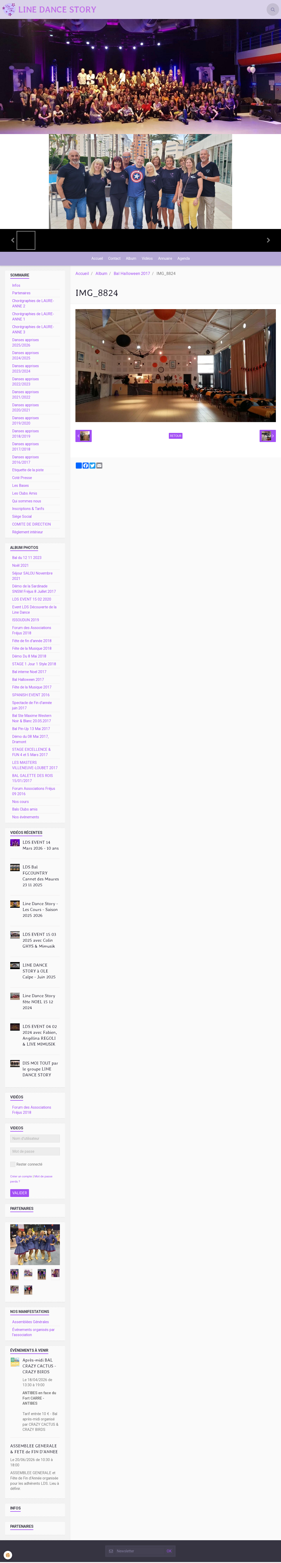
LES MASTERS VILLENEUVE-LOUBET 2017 (35, 766)
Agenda (184, 259)
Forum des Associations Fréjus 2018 (31, 631)
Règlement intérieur (27, 533)
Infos (16, 286)
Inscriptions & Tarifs (28, 510)
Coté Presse (22, 479)
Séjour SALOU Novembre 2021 (32, 577)
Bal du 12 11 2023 (26, 559)
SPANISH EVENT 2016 (31, 696)
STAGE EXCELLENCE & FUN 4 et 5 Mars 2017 (31, 753)
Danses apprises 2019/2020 (25, 421)
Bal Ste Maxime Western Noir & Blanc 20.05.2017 (31, 719)
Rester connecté (26, 1165)
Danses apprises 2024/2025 (25, 356)
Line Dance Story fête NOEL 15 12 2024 (39, 1002)
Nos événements (25, 818)
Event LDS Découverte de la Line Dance (34, 611)
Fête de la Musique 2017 (32, 688)
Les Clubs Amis (24, 494)
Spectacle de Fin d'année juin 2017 (32, 706)
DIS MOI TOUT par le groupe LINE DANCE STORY (40, 1069)
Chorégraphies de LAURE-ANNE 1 (33, 317)
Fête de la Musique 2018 (32, 649)
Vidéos (147, 259)
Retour (175, 437)
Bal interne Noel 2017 (29, 673)
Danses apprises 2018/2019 (25, 435)
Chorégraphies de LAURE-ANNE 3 (33, 330)
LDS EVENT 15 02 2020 (31, 600)
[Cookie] (8, 1555)
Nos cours (20, 802)
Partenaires (21, 294)
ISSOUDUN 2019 (25, 621)
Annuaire (166, 259)
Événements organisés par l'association (33, 1333)
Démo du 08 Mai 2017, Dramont (30, 740)
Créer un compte (21, 1177)
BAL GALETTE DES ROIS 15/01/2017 (32, 779)
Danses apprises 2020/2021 (25, 409)
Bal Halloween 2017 (132, 274)
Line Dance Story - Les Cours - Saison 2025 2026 (40, 910)
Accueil (96, 259)
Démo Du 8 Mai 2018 (29, 657)
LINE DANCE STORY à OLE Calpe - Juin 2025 (39, 971)
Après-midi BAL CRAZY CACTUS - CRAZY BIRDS (39, 1366)
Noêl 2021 (20, 566)
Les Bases (20, 486)
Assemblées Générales (30, 1323)
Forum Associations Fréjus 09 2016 (33, 792)
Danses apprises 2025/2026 (25, 343)
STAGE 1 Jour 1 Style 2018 (34, 665)
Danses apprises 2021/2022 (25, 395)
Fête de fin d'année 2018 (32, 642)
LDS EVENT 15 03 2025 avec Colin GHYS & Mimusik (39, 941)
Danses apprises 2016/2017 (25, 461)
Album (131, 259)
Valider (19, 1194)
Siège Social (22, 517)
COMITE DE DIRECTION (31, 525)
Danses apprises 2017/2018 (25, 447)
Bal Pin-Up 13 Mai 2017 (31, 730)
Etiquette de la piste (28, 471)
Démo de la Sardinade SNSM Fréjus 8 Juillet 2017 (34, 590)
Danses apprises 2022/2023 (25, 383)
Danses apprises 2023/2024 (25, 369)
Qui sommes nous (26, 502)
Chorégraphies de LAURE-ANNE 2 (33, 304)
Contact (114, 259)
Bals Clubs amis (25, 810)
